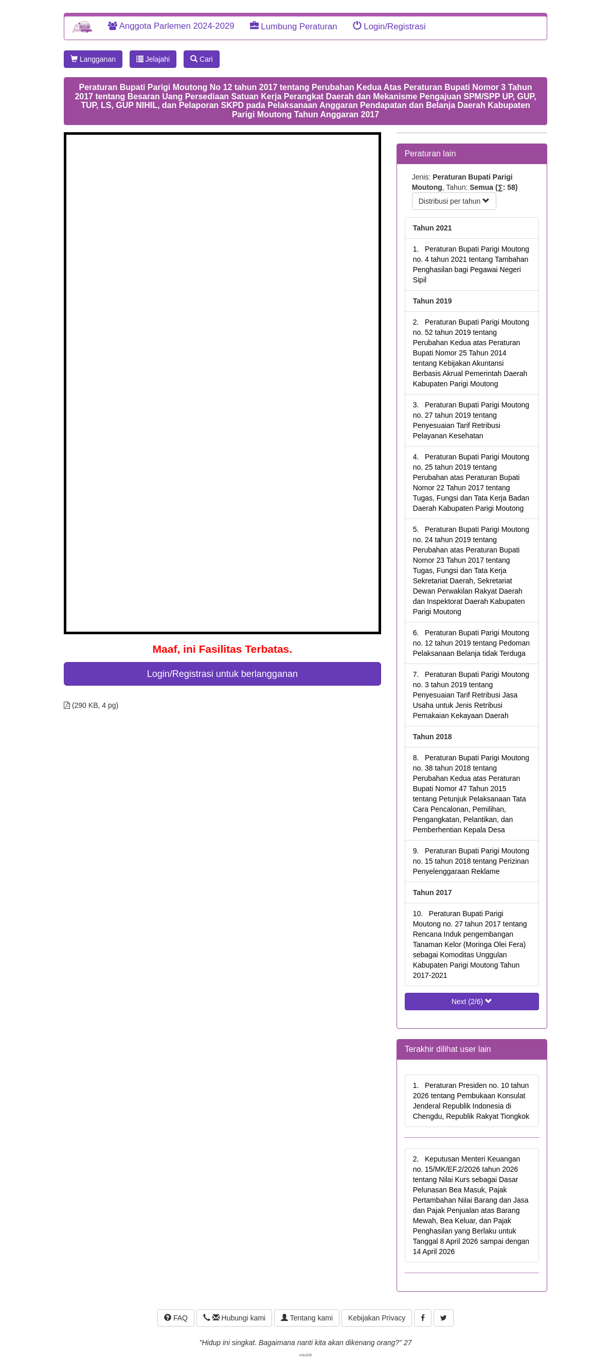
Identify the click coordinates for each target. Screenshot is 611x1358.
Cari (201, 59)
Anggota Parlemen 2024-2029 (171, 26)
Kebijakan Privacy (376, 1318)
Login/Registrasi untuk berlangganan (222, 674)
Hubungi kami (234, 1318)
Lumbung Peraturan (293, 26)
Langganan (93, 59)
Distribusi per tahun (454, 201)
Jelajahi (153, 59)
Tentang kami (307, 1318)
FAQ (176, 1318)
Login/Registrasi (389, 26)
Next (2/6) (472, 1001)
